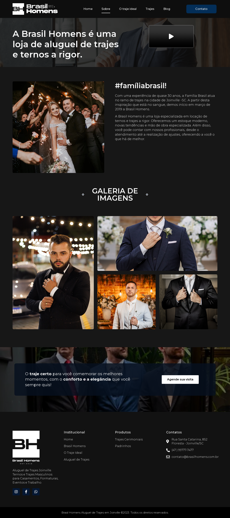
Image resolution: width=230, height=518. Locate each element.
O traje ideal (128, 9)
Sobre (106, 9)
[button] (201, 9)
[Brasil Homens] (26, 448)
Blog (166, 9)
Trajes (150, 9)
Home (88, 9)
